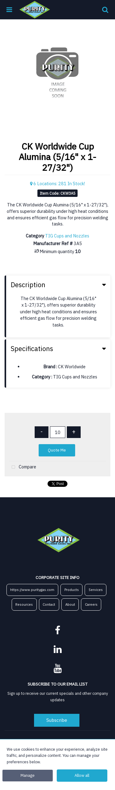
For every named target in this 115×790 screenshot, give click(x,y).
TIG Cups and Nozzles (67, 236)
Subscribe (56, 720)
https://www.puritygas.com (32, 589)
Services (96, 589)
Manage (28, 775)
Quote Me (57, 450)
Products (71, 589)
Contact (49, 604)
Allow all (82, 775)
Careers (91, 604)
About (70, 604)
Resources (24, 604)
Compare (22, 467)
